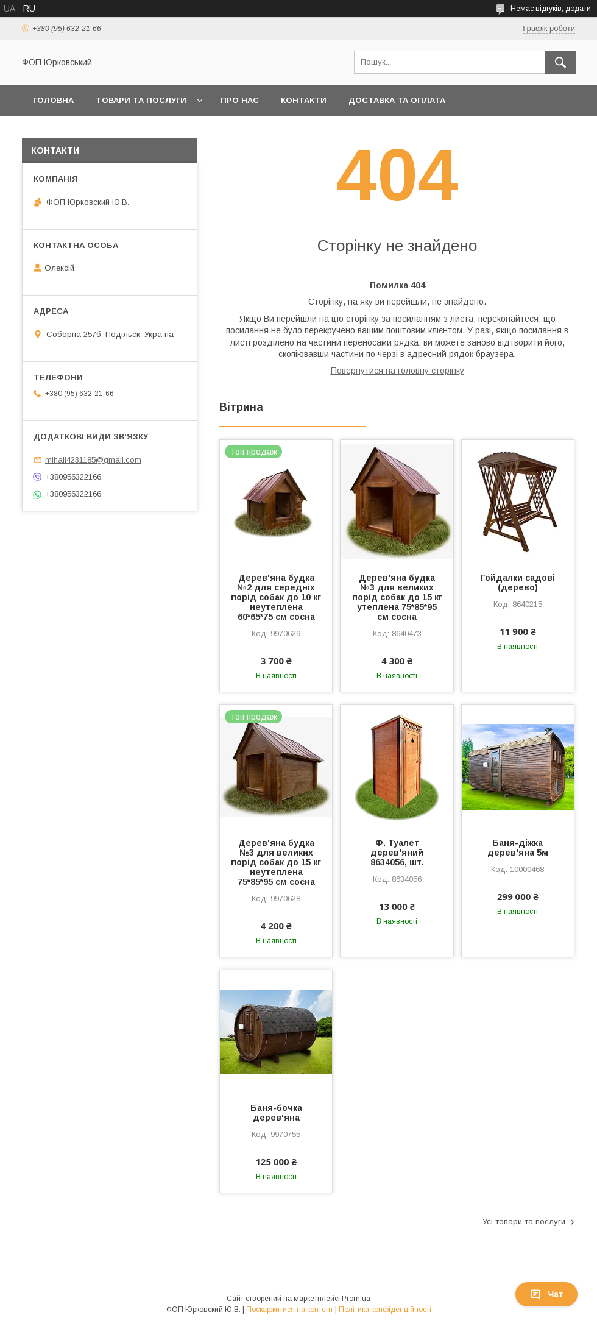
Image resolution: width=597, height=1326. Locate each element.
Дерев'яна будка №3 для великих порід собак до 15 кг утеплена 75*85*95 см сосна (397, 597)
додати (578, 8)
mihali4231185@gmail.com (93, 459)
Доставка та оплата (396, 100)
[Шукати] (560, 62)
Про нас (240, 100)
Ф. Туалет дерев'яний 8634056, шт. (397, 852)
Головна (53, 100)
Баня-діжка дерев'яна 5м (517, 847)
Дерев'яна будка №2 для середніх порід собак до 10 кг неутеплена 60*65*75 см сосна (276, 597)
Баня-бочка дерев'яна (276, 1112)
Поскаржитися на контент (289, 1309)
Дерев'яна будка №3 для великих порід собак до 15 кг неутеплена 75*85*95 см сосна (276, 862)
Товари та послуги (141, 100)
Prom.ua (356, 1298)
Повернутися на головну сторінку (397, 370)
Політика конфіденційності (385, 1309)
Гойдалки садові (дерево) (518, 582)
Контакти (304, 100)
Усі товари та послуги (523, 1221)
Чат (546, 1294)
